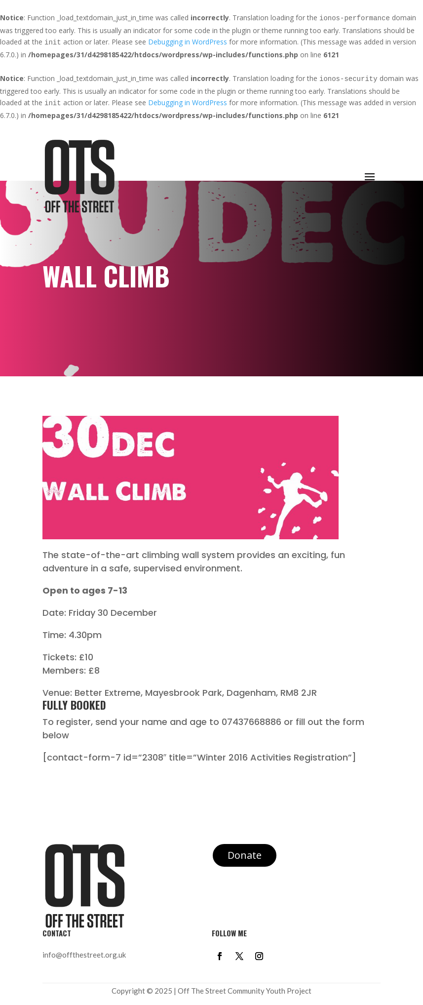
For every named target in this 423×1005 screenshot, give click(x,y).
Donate (245, 855)
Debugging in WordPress (187, 41)
